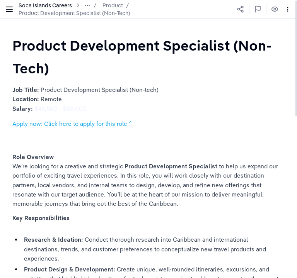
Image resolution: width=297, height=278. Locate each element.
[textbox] (148, 56)
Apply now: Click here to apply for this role (69, 123)
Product (112, 5)
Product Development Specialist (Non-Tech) (74, 13)
